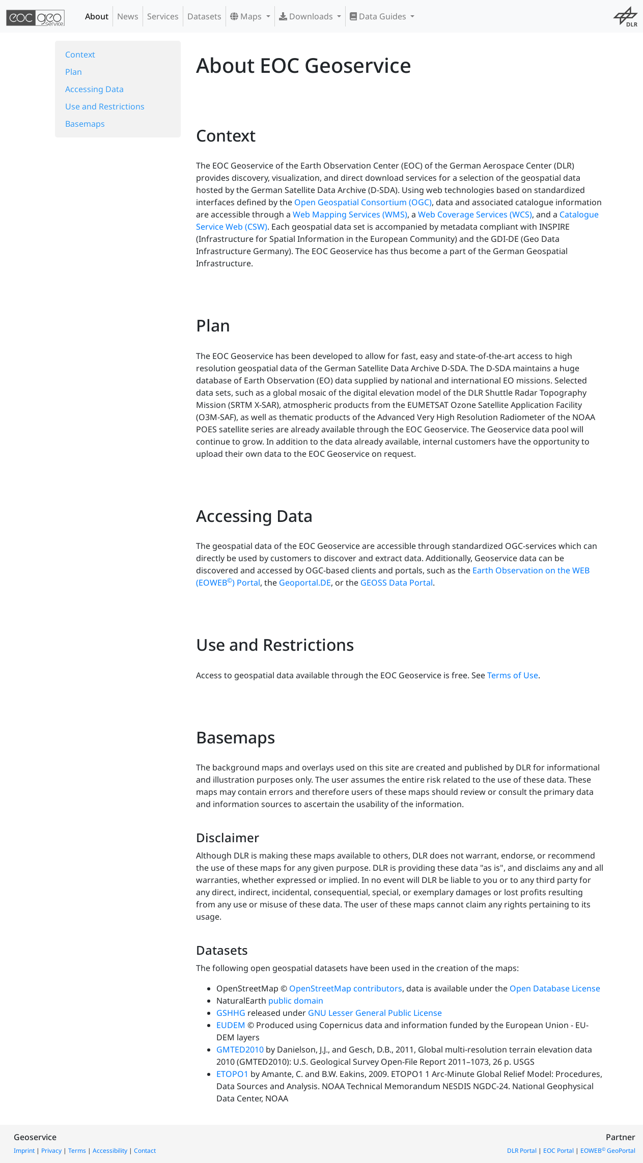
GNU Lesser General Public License (375, 1012)
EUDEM (230, 1025)
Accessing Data (94, 89)
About (96, 16)
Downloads (307, 16)
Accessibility (110, 1150)
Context (80, 54)
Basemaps (85, 123)
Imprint (24, 1150)
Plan (73, 71)
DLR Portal (522, 1150)
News (127, 16)
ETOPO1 (232, 1073)
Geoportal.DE (305, 582)
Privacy (51, 1150)
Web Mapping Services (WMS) (350, 214)
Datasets (204, 16)
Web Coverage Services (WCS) (475, 214)
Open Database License (555, 988)
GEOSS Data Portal (396, 582)
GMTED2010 (240, 1049)
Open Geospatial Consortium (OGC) (363, 202)
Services (163, 16)
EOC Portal (558, 1150)
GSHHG (230, 1012)
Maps (247, 16)
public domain (295, 1000)
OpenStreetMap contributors (345, 988)
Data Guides (379, 16)
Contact (145, 1150)
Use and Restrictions (105, 106)
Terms (77, 1150)
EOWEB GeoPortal (607, 1150)
